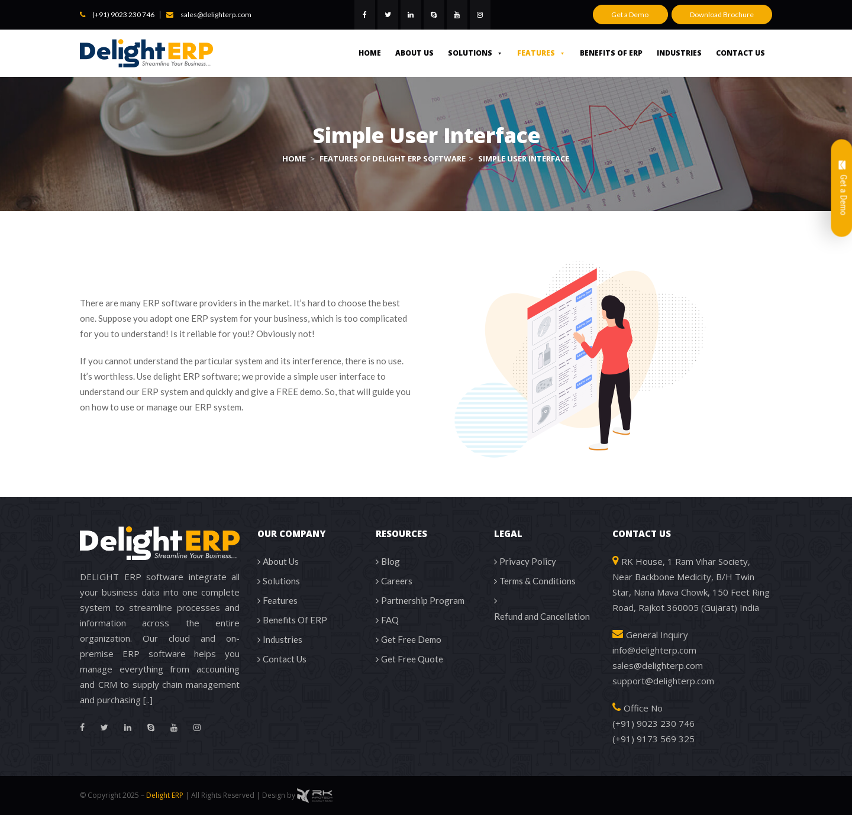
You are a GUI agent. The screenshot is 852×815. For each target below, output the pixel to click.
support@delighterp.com (663, 681)
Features (541, 53)
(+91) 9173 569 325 (653, 739)
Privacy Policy (527, 561)
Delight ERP (164, 795)
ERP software (170, 302)
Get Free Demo (411, 639)
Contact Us (740, 53)
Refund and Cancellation (542, 616)
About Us (414, 53)
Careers (396, 580)
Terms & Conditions (537, 580)
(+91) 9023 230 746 (123, 14)
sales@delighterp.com (215, 14)
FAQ (390, 620)
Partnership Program (422, 600)
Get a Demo (630, 14)
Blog (390, 561)
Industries (679, 53)
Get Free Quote (412, 659)
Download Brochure (722, 14)
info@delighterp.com (654, 650)
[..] (148, 700)
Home (370, 53)
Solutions (475, 53)
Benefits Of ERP (611, 53)
